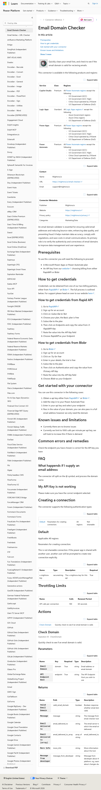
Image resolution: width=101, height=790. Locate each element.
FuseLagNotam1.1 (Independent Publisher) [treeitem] (19, 571)
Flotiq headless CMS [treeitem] (15, 475)
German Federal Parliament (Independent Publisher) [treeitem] (18, 597)
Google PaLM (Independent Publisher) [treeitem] (18, 754)
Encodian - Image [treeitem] (14, 86)
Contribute (46, 784)
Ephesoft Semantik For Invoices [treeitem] (20, 165)
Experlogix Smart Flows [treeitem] (16, 269)
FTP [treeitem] (8, 552)
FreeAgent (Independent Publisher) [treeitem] (17, 531)
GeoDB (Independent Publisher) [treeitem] (20, 590)
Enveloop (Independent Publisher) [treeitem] (16, 146)
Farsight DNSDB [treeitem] (13, 306)
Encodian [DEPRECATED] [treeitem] (17, 115)
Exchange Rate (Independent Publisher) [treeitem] (18, 253)
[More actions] (96, 20)
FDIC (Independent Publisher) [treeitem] (19, 324)
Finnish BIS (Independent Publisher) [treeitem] (17, 420)
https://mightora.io (73, 210)
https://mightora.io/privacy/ (76, 215)
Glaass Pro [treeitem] (11, 669)
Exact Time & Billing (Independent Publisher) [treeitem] (17, 226)
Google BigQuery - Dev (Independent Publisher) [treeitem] (17, 708)
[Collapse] (32, 17)
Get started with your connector (53, 46)
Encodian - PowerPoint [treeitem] (16, 96)
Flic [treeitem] (8, 465)
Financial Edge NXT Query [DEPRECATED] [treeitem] (17, 412)
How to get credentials (49, 43)
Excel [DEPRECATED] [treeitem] (15, 237)
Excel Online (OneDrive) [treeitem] (16, 247)
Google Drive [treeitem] (12, 740)
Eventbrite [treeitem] (11, 197)
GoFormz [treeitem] (11, 701)
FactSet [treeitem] (10, 293)
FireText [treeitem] (10, 439)
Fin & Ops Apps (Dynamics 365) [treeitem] (18, 399)
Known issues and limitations (52, 50)
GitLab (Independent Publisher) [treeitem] (19, 656)
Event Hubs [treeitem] (12, 187)
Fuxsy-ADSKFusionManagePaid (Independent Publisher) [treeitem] (19, 579)
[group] (68, 732)
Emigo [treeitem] (9, 44)
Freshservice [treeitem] (12, 547)
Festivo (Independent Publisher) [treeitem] (20, 359)
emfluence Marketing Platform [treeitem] (19, 40)
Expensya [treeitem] (11, 259)
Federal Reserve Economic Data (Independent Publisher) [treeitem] (20, 340)
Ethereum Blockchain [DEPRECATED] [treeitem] (15, 176)
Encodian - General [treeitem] (15, 81)
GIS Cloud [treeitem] (11, 622)
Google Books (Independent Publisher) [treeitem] (18, 716)
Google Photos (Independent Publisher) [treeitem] (19, 762)
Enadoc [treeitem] (10, 62)
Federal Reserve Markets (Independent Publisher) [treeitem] (17, 348)
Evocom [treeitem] (10, 206)
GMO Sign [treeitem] (11, 692)
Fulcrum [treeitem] (10, 557)
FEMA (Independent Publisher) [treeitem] (19, 354)
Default (42, 521)
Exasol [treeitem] (9, 232)
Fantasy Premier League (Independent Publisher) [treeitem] (17, 300)
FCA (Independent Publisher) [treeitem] (18, 319)
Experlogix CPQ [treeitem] (13, 264)
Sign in (95, 3)
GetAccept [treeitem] (11, 603)
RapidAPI (53, 289)
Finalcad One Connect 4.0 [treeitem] (17, 406)
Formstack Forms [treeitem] (14, 516)
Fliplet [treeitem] (9, 470)
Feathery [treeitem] (10, 329)
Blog (35, 784)
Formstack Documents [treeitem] (16, 512)
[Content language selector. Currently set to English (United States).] (14, 778)
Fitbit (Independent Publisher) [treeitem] (19, 460)
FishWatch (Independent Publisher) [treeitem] (17, 454)
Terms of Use (7, 788)
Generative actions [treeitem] (14, 586)
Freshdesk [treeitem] (11, 542)
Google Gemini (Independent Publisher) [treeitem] (19, 746)
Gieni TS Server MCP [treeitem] (15, 613)
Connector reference (53, 19)
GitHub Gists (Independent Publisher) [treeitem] (18, 642)
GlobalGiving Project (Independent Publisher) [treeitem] (17, 680)
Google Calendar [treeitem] (14, 722)
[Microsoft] (5, 3)
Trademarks (20, 788)
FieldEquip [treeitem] (11, 378)
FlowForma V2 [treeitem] (13, 484)
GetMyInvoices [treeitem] (13, 608)
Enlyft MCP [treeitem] (11, 129)
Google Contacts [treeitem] (14, 735)
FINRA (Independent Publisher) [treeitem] (19, 435)
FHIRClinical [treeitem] (12, 369)
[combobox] (18, 23)
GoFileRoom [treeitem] (12, 696)
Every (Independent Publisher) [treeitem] (19, 202)
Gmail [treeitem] (9, 687)
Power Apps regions (74, 125)
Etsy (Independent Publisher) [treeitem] (18, 182)
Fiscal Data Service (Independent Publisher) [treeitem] (17, 446)
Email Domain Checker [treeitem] (16, 30)
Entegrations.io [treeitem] (13, 134)
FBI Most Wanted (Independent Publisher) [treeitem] (20, 313)
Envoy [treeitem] (9, 152)
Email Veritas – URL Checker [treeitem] (18, 35)
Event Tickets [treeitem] (12, 192)
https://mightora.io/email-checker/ (66, 181)
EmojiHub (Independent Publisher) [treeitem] (16, 51)
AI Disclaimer (7, 784)
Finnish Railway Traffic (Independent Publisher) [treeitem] (17, 428)
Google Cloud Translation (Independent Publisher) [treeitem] (17, 729)
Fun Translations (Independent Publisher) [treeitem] (19, 563)
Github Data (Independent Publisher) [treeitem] (18, 634)
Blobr (64, 289)
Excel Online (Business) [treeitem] (16, 242)
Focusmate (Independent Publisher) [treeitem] (17, 491)
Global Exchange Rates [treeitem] (16, 674)
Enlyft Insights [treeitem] (13, 125)
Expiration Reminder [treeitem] (15, 274)
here (90, 293)
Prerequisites (45, 40)
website (65, 268)
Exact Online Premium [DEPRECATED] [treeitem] (16, 218)
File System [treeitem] (11, 383)
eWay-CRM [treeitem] (11, 211)
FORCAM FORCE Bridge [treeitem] (17, 497)
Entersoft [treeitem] (11, 139)
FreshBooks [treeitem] (12, 537)
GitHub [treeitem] (10, 627)
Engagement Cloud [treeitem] (15, 120)
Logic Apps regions (74, 109)
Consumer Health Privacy (74, 784)
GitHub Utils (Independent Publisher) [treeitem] (18, 650)
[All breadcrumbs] (40, 20)
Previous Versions (23, 784)
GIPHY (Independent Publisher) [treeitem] (19, 618)
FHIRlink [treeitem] (10, 374)
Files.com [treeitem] (11, 393)
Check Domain (45, 624)
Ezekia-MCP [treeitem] (12, 284)
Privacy (56, 784)
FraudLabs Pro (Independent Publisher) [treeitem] (18, 523)
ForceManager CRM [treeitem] (15, 502)
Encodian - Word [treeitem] (14, 110)
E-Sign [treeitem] (10, 170)
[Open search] (88, 3)
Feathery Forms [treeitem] (13, 333)
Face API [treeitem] (10, 288)
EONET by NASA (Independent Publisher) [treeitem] (19, 159)
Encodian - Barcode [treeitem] (15, 67)
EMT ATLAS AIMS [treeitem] (14, 57)
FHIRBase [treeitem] (11, 364)
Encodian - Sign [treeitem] (13, 101)
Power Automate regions (76, 90)
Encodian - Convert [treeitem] (15, 72)
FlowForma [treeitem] (11, 480)
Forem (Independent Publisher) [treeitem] (19, 507)
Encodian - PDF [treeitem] (13, 91)
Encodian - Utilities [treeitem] (14, 105)
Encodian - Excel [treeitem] (14, 76)
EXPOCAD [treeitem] (11, 279)
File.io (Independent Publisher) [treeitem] (19, 388)
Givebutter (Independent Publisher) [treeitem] (17, 663)
